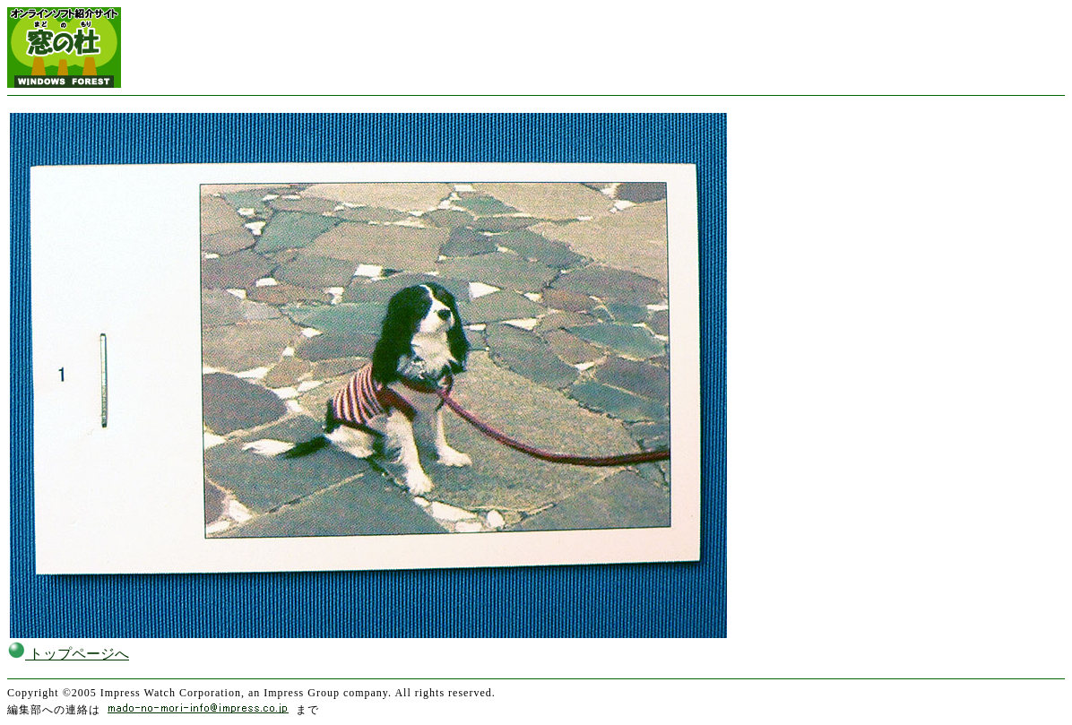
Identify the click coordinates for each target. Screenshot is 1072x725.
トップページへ (68, 653)
